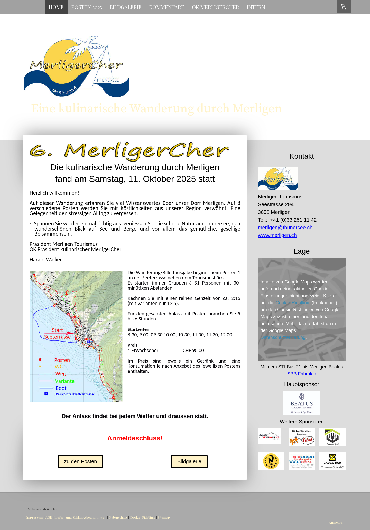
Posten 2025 (86, 7)
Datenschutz (118, 517)
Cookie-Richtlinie (293, 302)
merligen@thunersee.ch (285, 227)
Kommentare (166, 7)
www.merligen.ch (277, 235)
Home (56, 7)
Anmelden (336, 522)
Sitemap (164, 517)
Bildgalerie (126, 7)
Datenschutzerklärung (283, 337)
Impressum (34, 517)
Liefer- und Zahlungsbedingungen (80, 517)
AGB (48, 517)
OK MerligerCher (215, 7)
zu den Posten (80, 461)
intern (256, 7)
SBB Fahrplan (301, 373)
